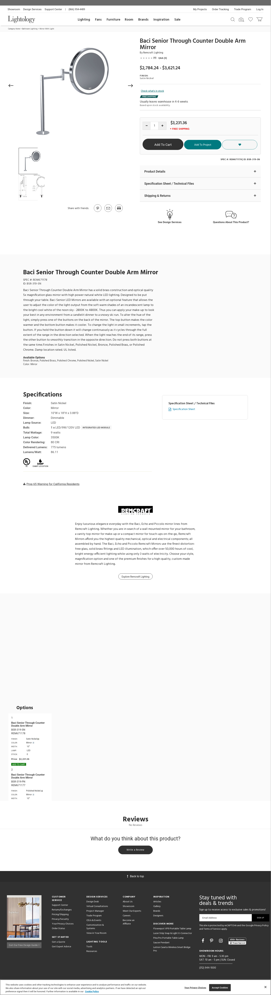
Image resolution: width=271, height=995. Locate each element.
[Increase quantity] (162, 126)
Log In (259, 9)
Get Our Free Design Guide (24, 945)
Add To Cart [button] (175, 145)
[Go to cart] (259, 18)
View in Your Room (96, 934)
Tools (89, 948)
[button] (11, 85)
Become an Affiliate (128, 923)
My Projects (200, 9)
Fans (98, 19)
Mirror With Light (47, 28)
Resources (91, 952)
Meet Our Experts (132, 912)
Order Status (58, 930)
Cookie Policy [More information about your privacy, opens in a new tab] (92, 991)
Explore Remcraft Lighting (135, 577)
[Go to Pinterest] (97, 211)
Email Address (209, 919)
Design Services (32, 9)
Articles (157, 903)
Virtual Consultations (97, 907)
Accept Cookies (220, 987)
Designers (158, 917)
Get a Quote (58, 943)
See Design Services (169, 222)
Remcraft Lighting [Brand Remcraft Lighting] (153, 53)
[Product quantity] (154, 126)
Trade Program (242, 9)
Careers (126, 917)
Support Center (53, 9)
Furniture (113, 19)
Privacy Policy (261, 927)
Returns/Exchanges (62, 911)
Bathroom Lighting (30, 28)
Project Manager (95, 912)
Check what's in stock (152, 91)
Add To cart (18, 765)
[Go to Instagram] (221, 941)
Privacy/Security (60, 920)
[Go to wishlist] (251, 19)
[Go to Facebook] (203, 941)
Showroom (14, 9)
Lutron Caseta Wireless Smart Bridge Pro (171, 950)
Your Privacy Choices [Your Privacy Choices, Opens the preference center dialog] (195, 987)
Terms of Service (212, 930)
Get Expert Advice (61, 948)
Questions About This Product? (231, 222)
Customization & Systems (95, 928)
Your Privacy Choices (62, 925)
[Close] (265, 987)
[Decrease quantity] (147, 126)
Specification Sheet (184, 410)
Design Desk (92, 903)
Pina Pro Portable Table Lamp (168, 939)
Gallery (157, 907)
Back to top (135, 877)
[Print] (119, 211)
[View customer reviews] (237, 942)
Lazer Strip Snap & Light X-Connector (172, 934)
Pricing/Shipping (60, 916)
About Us (127, 903)
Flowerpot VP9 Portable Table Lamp (172, 930)
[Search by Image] (241, 20)
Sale (177, 19)
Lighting (84, 19)
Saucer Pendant (161, 944)
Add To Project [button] (226, 144)
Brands (143, 19)
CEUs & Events (93, 921)
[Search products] (233, 19)
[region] (135, 987)
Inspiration (161, 19)
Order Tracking (220, 9)
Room (129, 19)
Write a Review (135, 850)
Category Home (14, 28)
